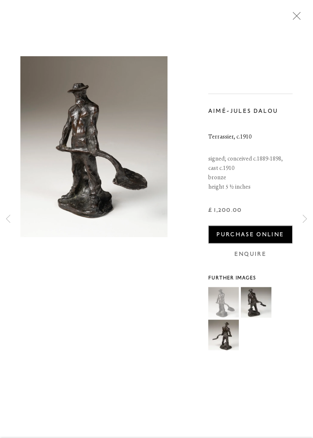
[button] (223, 303)
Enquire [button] (250, 255)
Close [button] (295, 18)
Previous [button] (8, 219)
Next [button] (305, 219)
